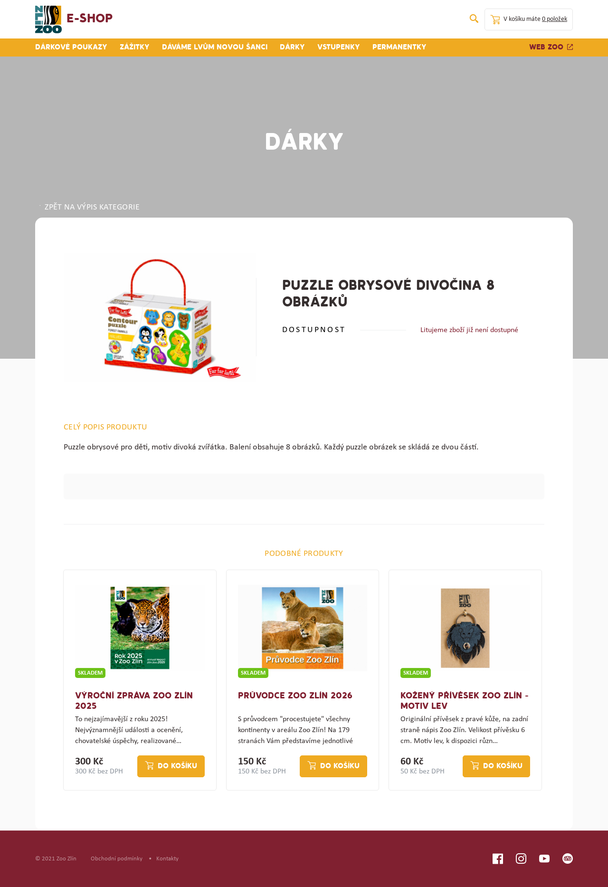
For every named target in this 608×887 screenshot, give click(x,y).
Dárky (292, 47)
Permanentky (399, 47)
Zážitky (135, 47)
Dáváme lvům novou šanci (214, 47)
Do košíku (177, 766)
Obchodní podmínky (116, 859)
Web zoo (551, 47)
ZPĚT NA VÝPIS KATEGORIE (89, 207)
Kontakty (167, 859)
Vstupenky (338, 47)
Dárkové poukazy (71, 47)
